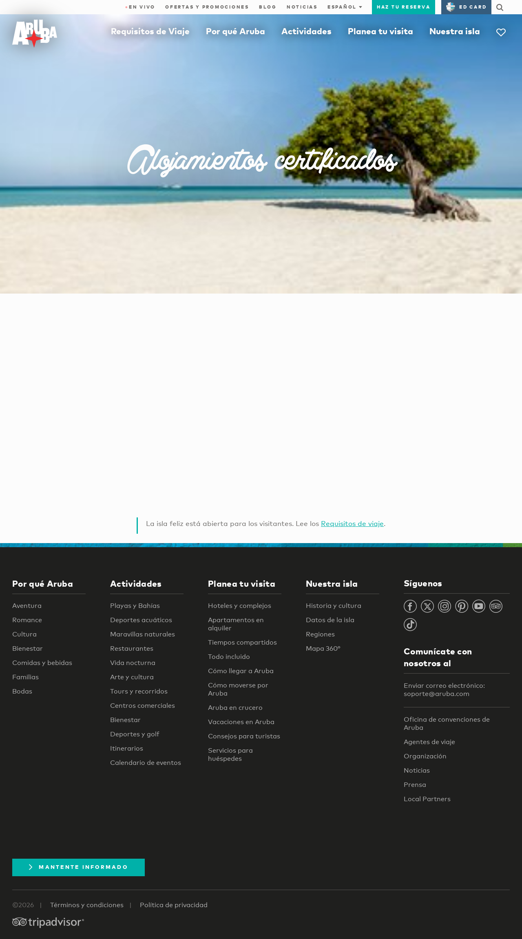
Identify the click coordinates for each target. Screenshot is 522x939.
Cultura (24, 634)
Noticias (302, 7)
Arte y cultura (132, 677)
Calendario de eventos (145, 763)
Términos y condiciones (87, 905)
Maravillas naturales (142, 634)
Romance (27, 620)
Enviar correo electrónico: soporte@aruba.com (444, 690)
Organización (425, 756)
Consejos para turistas (244, 736)
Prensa (415, 785)
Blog (268, 7)
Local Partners (427, 799)
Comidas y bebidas (42, 663)
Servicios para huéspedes (230, 754)
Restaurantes (131, 648)
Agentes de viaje (429, 742)
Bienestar (27, 648)
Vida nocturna (132, 663)
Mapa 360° (323, 648)
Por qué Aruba (235, 31)
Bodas (22, 691)
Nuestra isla (454, 31)
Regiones (320, 634)
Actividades (306, 31)
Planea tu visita (380, 31)
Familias (25, 677)
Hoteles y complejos (239, 606)
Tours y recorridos (139, 691)
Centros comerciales (142, 705)
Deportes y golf (134, 734)
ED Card (466, 7)
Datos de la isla (330, 620)
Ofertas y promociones (207, 7)
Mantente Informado (78, 867)
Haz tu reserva (404, 7)
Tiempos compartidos (242, 642)
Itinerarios (126, 748)
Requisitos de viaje (352, 523)
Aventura (27, 606)
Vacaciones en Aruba (241, 722)
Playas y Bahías (135, 606)
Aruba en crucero (235, 707)
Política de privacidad (174, 905)
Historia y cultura (333, 606)
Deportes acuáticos (141, 620)
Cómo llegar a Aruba (241, 671)
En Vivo (140, 7)
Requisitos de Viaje (150, 31)
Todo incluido (229, 657)
